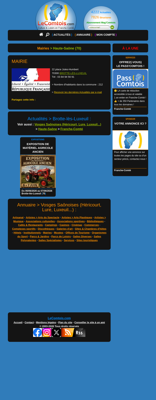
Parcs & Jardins (39, 236)
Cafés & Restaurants (30, 225)
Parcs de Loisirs (61, 236)
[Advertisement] (78, 282)
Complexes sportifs (23, 228)
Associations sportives (71, 221)
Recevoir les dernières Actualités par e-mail (78, 92)
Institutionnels (32, 232)
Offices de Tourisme (77, 232)
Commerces (91, 225)
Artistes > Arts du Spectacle (42, 217)
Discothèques (46, 228)
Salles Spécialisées (50, 240)
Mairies (47, 232)
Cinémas (77, 225)
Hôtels (17, 232)
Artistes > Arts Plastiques (76, 217)
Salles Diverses (82, 236)
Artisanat (18, 217)
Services (69, 240)
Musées (58, 232)
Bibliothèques (95, 221)
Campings (51, 225)
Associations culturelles (40, 221)
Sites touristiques (87, 240)
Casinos (64, 225)
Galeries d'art (65, 228)
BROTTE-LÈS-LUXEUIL (73, 73)
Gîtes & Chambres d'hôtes (90, 228)
